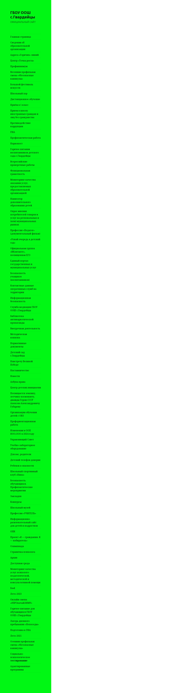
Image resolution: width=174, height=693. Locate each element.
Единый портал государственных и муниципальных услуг (23, 264)
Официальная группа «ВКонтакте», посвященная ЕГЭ (22, 252)
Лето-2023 (16, 593)
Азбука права (17, 381)
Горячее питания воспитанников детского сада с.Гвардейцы (24, 152)
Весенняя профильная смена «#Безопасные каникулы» (22, 75)
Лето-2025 (16, 635)
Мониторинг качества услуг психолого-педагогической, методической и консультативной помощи (25, 575)
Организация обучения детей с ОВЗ (23, 414)
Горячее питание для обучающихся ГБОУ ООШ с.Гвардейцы (22, 612)
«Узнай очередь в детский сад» (25, 241)
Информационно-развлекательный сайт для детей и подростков (24, 522)
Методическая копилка (18, 336)
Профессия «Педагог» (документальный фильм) (25, 232)
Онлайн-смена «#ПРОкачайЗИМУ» (21, 601)
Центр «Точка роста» (22, 60)
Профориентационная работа (23, 423)
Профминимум (19, 66)
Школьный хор (18, 93)
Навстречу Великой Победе (21, 363)
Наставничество (19, 370)
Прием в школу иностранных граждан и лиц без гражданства (24, 114)
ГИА (12, 132)
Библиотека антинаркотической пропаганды (22, 319)
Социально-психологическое (20, 657)
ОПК (12, 531)
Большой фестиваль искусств (21, 86)
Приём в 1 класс (19, 104)
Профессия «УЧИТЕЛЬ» (23, 513)
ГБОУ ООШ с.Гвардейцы (22, 15)
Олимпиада (17, 546)
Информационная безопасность (20, 299)
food (12, 588)
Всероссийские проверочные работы (22, 163)
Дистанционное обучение (25, 99)
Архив (13, 557)
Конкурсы (16, 501)
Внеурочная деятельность (25, 328)
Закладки (15, 496)
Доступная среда (20, 563)
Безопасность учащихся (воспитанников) (20, 276)
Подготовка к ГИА (20, 630)
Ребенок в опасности (22, 465)
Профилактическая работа (25, 137)
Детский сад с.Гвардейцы (17, 354)
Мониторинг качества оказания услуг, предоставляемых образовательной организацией (23, 186)
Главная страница (20, 36)
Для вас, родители (20, 454)
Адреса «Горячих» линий (24, 54)
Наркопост (16, 143)
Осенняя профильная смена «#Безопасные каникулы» (22, 645)
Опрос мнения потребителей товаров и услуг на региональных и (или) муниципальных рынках (24, 218)
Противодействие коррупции (20, 124)
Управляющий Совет (22, 439)
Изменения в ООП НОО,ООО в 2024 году (22, 432)
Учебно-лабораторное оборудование (22, 447)
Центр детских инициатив (25, 387)
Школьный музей (20, 507)
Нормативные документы (18, 345)
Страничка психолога (22, 551)
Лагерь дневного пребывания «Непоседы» (24, 622)
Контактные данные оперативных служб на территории (23, 289)
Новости (15, 376)
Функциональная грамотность (20, 172)
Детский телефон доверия (25, 459)
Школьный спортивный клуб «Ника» (24, 473)
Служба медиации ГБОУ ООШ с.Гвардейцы (23, 308)
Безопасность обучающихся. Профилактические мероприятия (21, 485)
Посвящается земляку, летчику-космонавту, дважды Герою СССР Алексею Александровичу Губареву (25, 400)
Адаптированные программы (20, 668)
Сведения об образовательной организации (20, 46)
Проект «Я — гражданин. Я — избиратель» (25, 539)
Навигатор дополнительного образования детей (21, 202)
